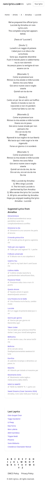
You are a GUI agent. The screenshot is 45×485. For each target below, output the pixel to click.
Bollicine (11, 346)
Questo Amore (13, 289)
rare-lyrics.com (11, 4)
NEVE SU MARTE (14, 384)
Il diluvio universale (15, 254)
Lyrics (29, 4)
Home (7, 15)
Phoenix (11, 440)
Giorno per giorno (15, 318)
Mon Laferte (12, 429)
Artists (21, 4)
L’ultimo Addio (13, 270)
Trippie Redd (13, 436)
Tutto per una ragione (16, 247)
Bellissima (12, 337)
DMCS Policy (13, 473)
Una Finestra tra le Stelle (17, 299)
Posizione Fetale (14, 280)
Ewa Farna (12, 426)
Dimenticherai (13, 216)
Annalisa (28, 15)
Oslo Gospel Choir (15, 415)
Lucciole (11, 308)
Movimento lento (14, 375)
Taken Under (13, 327)
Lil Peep (11, 422)
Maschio (11, 368)
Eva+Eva (11, 358)
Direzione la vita (14, 228)
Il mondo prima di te (16, 237)
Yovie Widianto (13, 443)
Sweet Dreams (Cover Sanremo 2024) (22, 391)
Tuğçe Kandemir (14, 419)
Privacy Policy (27, 473)
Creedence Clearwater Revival (19, 447)
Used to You (12, 261)
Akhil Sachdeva (13, 433)
